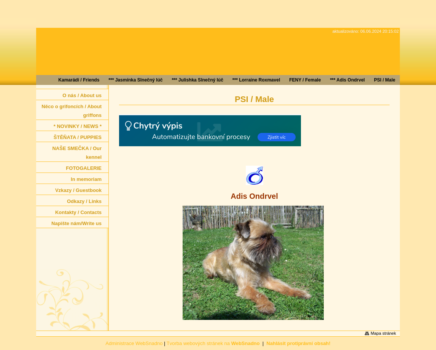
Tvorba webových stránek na (213, 343)
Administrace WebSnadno (133, 343)
